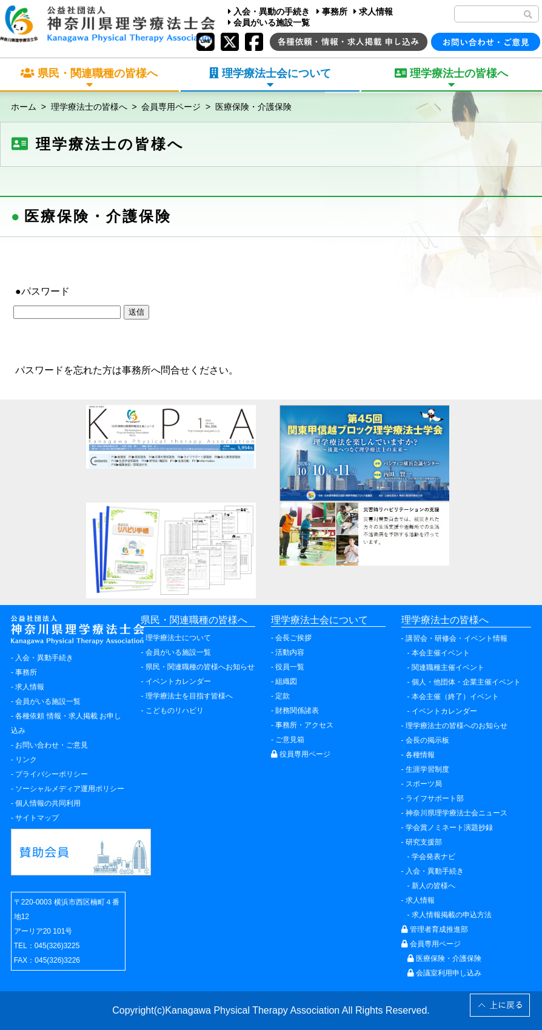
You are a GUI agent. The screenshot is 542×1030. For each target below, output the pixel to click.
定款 (282, 696)
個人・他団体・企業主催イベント (466, 682)
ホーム (23, 107)
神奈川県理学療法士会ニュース (456, 813)
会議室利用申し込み (444, 973)
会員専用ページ (171, 107)
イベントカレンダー (178, 681)
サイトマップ (37, 818)
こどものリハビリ (175, 710)
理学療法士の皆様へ (89, 107)
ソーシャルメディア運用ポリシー (69, 788)
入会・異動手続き (44, 658)
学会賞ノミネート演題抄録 (449, 827)
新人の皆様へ (433, 885)
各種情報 (420, 755)
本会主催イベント (441, 653)
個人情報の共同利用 (48, 803)
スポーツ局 (424, 784)
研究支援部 (424, 842)
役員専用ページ (300, 754)
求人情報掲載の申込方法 (452, 915)
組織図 (286, 681)
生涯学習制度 (427, 769)
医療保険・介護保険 (253, 107)
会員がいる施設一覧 (269, 22)
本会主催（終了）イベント (455, 696)
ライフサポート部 (435, 798)
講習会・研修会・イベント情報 (456, 638)
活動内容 (289, 652)
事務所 (331, 11)
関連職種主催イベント (448, 667)
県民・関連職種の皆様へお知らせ (200, 667)
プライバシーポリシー (51, 774)
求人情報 (373, 11)
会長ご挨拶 (293, 638)
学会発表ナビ (433, 856)
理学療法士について (178, 638)
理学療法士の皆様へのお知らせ (456, 725)
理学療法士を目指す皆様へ (189, 696)
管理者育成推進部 (434, 929)
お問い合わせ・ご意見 (51, 745)
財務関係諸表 (297, 710)
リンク (26, 759)
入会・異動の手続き (269, 11)
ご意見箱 (289, 739)
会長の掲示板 (427, 740)
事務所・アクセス (304, 725)
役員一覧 (289, 667)
